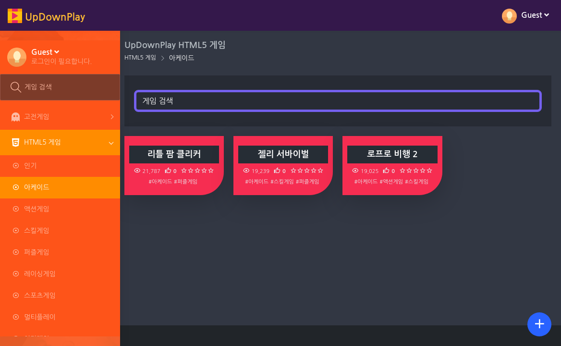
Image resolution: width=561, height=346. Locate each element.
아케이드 (187, 58)
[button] (61, 56)
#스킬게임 (285, 182)
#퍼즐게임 (190, 182)
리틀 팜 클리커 (179, 154)
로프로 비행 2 (394, 154)
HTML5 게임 (145, 58)
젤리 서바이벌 (286, 154)
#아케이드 (165, 182)
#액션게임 (393, 182)
